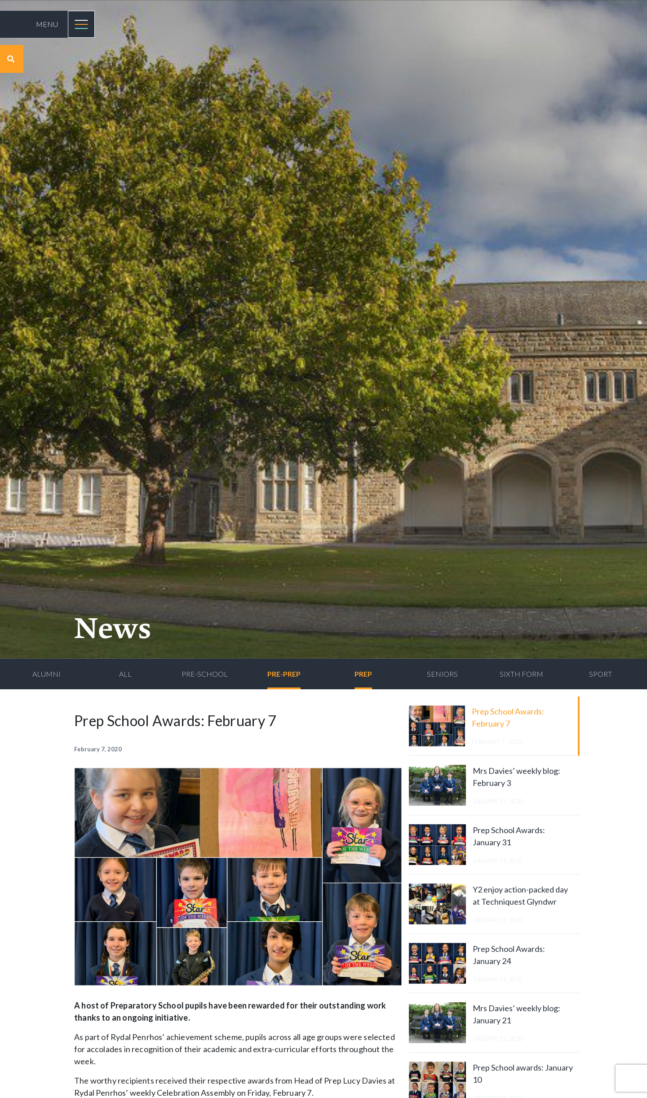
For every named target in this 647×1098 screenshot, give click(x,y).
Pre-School (205, 674)
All (125, 674)
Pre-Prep (284, 674)
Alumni (46, 674)
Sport (600, 674)
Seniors (442, 674)
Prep (363, 674)
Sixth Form (521, 674)
